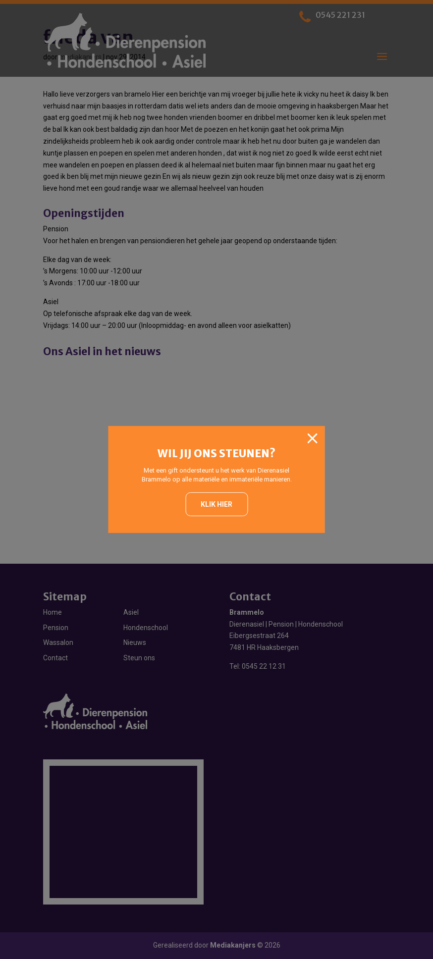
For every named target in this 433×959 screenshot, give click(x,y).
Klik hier (216, 504)
